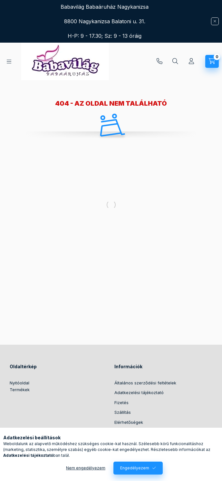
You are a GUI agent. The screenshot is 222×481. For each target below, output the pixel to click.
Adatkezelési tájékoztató (139, 392)
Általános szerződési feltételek (145, 382)
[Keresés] (175, 61)
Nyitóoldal (19, 382)
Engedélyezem (134, 467)
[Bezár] (215, 21)
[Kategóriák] (9, 62)
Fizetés (121, 402)
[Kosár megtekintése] (212, 61)
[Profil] (191, 61)
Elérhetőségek (128, 422)
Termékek (20, 389)
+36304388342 (159, 61)
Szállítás (122, 412)
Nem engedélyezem (85, 467)
